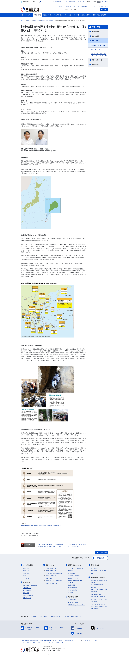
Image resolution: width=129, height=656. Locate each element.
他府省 (34, 616)
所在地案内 (71, 573)
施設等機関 (71, 585)
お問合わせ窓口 (70, 6)
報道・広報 (96, 27)
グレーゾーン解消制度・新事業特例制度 (99, 590)
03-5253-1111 (51, 649)
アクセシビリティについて (90, 640)
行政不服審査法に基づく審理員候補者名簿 (99, 607)
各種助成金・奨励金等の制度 (54, 573)
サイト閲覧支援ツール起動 (72, 1)
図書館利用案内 (55, 616)
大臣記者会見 (95, 31)
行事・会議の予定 (97, 60)
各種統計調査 (72, 599)
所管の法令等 (95, 565)
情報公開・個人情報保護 (98, 596)
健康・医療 (26, 568)
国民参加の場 (104, 6)
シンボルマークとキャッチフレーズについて (67, 640)
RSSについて (42, 642)
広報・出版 (95, 40)
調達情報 (93, 587)
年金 (24, 575)
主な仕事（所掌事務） (74, 575)
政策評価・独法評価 (51, 583)
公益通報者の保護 (96, 594)
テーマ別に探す (28, 565)
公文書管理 (94, 601)
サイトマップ (94, 6)
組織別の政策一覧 (51, 570)
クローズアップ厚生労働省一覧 (72, 616)
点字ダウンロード (59, 1)
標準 (98, 1)
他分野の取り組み (28, 578)
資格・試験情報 (72, 590)
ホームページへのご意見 (56, 642)
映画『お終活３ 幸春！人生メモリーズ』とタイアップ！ (99, 55)
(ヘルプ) (82, 1)
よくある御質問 (82, 6)
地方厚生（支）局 (73, 578)
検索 (105, 9)
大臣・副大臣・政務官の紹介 (76, 568)
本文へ (61, 6)
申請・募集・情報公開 (98, 577)
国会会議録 (49, 578)
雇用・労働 (26, 573)
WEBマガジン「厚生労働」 (98, 45)
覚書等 (93, 573)
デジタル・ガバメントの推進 (99, 599)
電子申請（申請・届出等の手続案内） (99, 581)
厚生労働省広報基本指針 (30, 585)
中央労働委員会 (72, 587)
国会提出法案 (95, 568)
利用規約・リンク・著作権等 (30, 640)
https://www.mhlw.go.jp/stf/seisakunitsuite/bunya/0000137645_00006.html (41, 525)
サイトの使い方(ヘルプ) (28, 642)
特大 (106, 1)
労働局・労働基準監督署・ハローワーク (76, 581)
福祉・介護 (26, 570)
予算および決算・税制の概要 (54, 580)
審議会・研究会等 (51, 575)
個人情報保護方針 (46, 640)
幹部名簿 (70, 570)
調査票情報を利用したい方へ (76, 604)
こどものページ (95, 50)
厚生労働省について (74, 565)
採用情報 (70, 592)
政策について (50, 565)
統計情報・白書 (73, 596)
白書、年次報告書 (73, 602)
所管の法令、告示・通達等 (98, 570)
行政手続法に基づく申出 (98, 604)
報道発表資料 (95, 36)
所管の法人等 (43, 616)
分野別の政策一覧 (51, 568)
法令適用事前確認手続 (97, 584)
